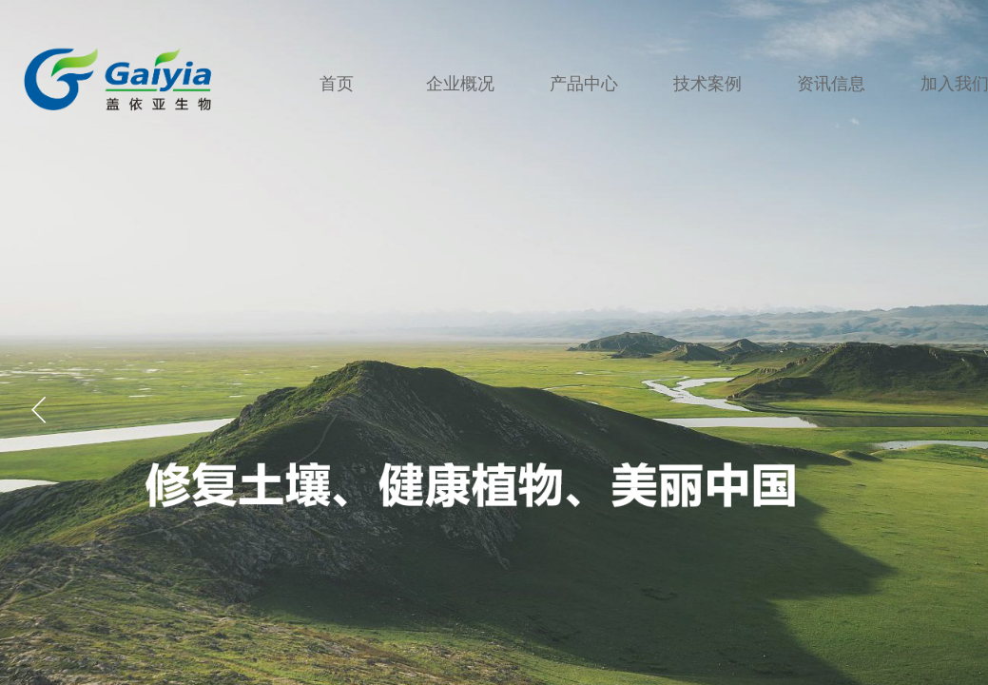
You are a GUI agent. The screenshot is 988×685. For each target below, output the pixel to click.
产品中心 (584, 80)
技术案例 (707, 80)
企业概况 (460, 80)
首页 (337, 80)
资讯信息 (831, 80)
